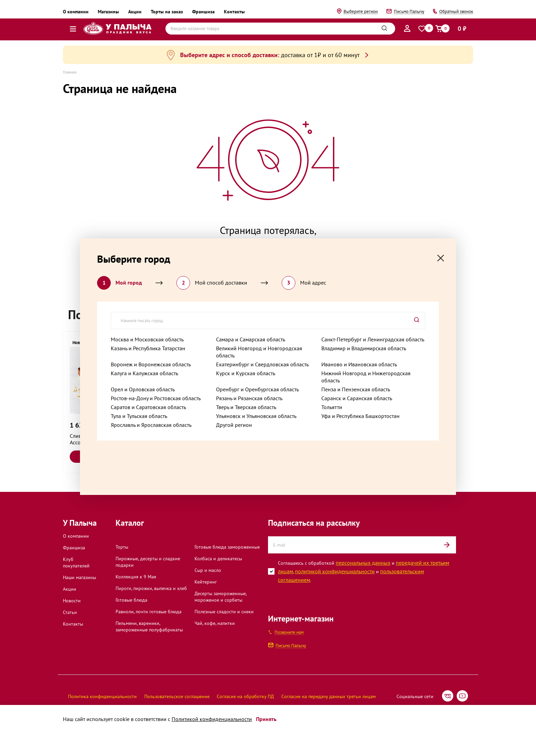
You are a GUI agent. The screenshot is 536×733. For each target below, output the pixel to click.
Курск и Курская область (245, 373)
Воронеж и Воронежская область (151, 364)
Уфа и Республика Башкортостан (360, 416)
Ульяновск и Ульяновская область (256, 416)
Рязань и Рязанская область (249, 398)
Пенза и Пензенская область (355, 389)
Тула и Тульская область (139, 416)
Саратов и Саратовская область (148, 407)
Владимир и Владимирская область (363, 348)
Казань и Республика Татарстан (148, 348)
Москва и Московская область (147, 339)
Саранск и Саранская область (356, 398)
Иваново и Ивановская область (359, 364)
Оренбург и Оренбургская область (257, 389)
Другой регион (234, 424)
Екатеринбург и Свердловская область (262, 364)
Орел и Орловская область (143, 389)
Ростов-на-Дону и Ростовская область (156, 398)
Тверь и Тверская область (246, 407)
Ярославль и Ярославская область (151, 424)
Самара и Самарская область (250, 339)
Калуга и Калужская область (144, 373)
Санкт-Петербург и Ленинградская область (372, 339)
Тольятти (331, 407)
